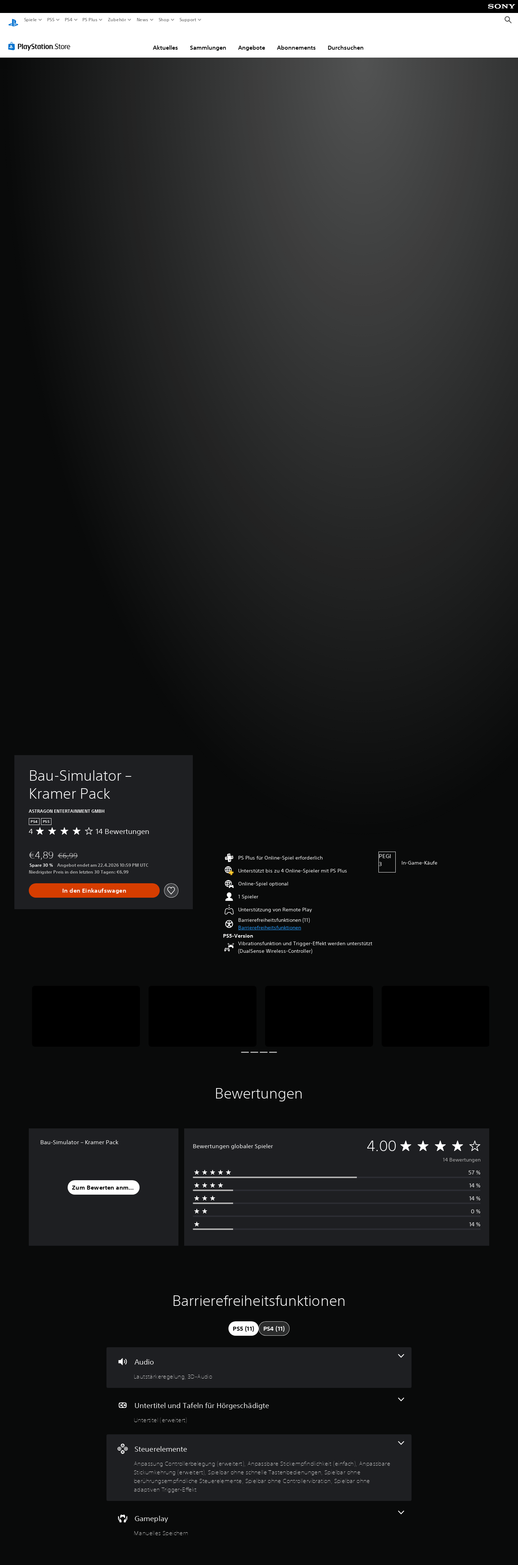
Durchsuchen (346, 40)
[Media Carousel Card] (86, 1009)
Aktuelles (165, 40)
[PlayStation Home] (13, 20)
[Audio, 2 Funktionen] (259, 1360)
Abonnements (296, 40)
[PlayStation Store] (41, 39)
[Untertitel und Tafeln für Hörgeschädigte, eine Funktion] (259, 1404)
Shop (164, 20)
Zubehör (117, 20)
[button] (269, 921)
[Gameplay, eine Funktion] (259, 1517)
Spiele (30, 20)
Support (187, 20)
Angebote (251, 40)
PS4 (68, 20)
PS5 (51, 20)
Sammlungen (208, 40)
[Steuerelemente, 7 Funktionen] (259, 1461)
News (143, 20)
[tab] (243, 1321)
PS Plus (89, 20)
